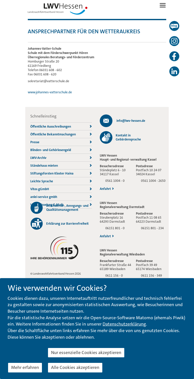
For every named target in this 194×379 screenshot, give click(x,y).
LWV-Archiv (61, 157)
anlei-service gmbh (61, 196)
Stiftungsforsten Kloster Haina (61, 173)
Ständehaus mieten (61, 165)
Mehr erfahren (25, 367)
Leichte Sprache (61, 181)
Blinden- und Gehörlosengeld (61, 150)
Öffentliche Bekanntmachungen (61, 134)
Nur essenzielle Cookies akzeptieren (86, 352)
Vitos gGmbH (61, 189)
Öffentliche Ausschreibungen (61, 126)
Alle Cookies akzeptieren (75, 367)
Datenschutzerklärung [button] (124, 324)
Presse (61, 142)
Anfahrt (107, 189)
